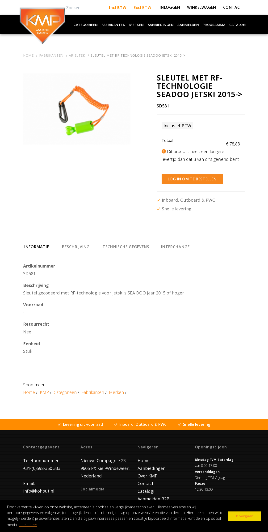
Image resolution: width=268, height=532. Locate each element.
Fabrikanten (113, 24)
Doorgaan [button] (244, 516)
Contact (146, 481)
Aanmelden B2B (153, 496)
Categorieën (86, 24)
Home (29, 390)
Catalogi (238, 24)
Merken (136, 24)
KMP (44, 390)
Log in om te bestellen (192, 176)
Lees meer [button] (28, 524)
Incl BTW (117, 7)
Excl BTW (142, 7)
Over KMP (147, 473)
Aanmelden (188, 24)
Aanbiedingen (161, 24)
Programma (214, 24)
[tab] (36, 246)
